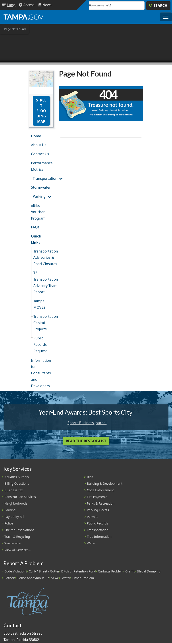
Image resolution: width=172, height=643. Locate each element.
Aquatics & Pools (16, 477)
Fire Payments (97, 497)
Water (91, 543)
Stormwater (41, 187)
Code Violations (15, 571)
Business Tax (13, 490)
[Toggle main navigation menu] (166, 16)
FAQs (35, 227)
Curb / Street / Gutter (44, 571)
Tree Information (99, 536)
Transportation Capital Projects (43, 323)
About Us (38, 144)
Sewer (55, 578)
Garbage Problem (111, 571)
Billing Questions (16, 483)
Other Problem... (84, 578)
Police (8, 523)
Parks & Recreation (100, 503)
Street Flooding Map (41, 111)
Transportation (43, 178)
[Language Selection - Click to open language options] (8, 5)
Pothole (10, 578)
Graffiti (130, 571)
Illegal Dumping (148, 571)
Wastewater (13, 543)
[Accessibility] (26, 5)
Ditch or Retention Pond (78, 571)
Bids (90, 477)
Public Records (97, 523)
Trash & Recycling (17, 536)
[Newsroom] (44, 5)
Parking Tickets (98, 510)
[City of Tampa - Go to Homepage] (23, 17)
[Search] (158, 5)
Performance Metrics (42, 166)
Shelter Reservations (19, 530)
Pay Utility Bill (14, 517)
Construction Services (20, 497)
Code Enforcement (100, 490)
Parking (39, 196)
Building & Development (104, 483)
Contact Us (40, 153)
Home (36, 136)
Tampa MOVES (39, 304)
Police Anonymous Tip (33, 578)
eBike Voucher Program (38, 212)
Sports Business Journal (87, 422)
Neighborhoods (15, 503)
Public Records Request (40, 344)
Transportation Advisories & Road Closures (43, 257)
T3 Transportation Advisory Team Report (43, 282)
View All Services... (17, 550)
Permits (92, 517)
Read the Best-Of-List (86, 440)
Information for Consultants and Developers (41, 373)
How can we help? (100, 5)
